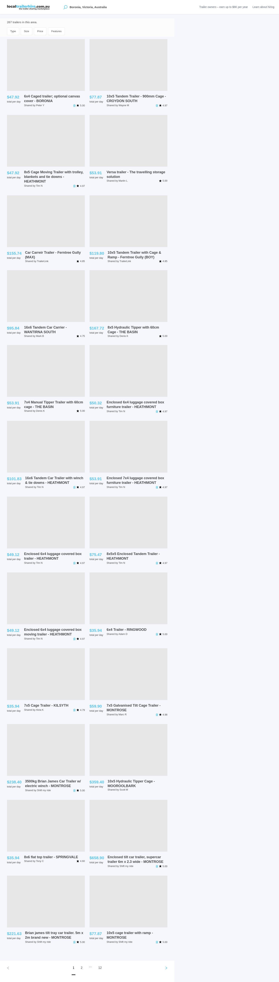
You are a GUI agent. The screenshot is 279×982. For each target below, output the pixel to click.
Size (26, 31)
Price (40, 31)
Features (56, 31)
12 (100, 967)
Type (13, 31)
